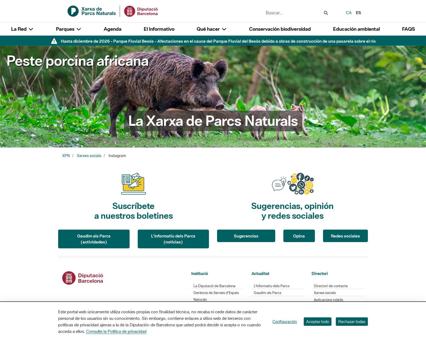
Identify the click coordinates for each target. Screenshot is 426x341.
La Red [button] (22, 29)
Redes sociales (345, 236)
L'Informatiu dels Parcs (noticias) (173, 239)
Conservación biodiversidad (280, 29)
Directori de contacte (331, 286)
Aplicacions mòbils (328, 300)
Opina (299, 236)
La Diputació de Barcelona (214, 286)
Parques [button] (69, 29)
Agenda (112, 29)
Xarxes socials (89, 155)
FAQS (408, 29)
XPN (66, 155)
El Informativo (159, 29)
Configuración (284, 321)
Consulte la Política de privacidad (116, 331)
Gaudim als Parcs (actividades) (94, 239)
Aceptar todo (317, 321)
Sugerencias (246, 236)
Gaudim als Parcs (267, 292)
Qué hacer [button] (212, 29)
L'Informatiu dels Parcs (271, 286)
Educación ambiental (356, 29)
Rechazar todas (351, 321)
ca (349, 12)
